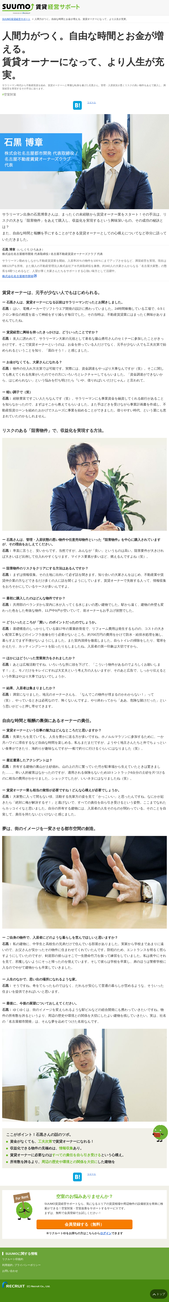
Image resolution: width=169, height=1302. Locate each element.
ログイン (106, 1233)
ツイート (91, 102)
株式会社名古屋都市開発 (17, 276)
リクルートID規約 (12, 1259)
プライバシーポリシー (27, 1265)
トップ (161, 1294)
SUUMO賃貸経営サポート (16, 19)
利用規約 (7, 1265)
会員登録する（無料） (84, 1224)
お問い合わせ (10, 1270)
